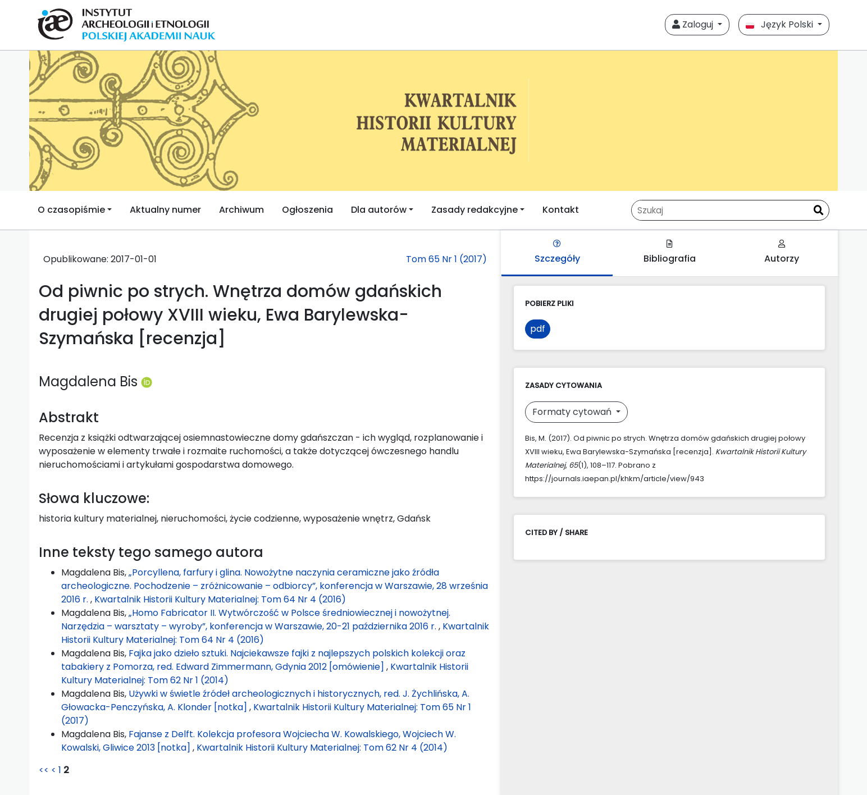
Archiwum (241, 209)
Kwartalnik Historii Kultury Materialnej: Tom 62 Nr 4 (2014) (322, 747)
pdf (537, 328)
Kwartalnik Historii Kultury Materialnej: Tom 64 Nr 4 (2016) (220, 599)
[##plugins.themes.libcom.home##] (433, 121)
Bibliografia (670, 252)
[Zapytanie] (720, 210)
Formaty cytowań (573, 411)
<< (44, 770)
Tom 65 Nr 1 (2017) (446, 259)
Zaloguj (693, 24)
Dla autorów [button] (379, 209)
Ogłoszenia (307, 209)
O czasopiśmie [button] (71, 209)
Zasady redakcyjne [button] (474, 209)
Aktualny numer (165, 209)
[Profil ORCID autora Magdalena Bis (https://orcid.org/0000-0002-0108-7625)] (146, 381)
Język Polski (780, 24)
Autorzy (781, 252)
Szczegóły (557, 252)
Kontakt (560, 209)
